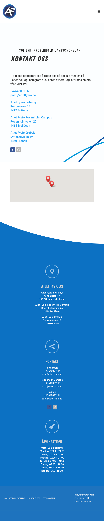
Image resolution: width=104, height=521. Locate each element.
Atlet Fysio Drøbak (22, 132)
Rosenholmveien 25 (23, 121)
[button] (52, 184)
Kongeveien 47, (20, 106)
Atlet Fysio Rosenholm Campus (31, 117)
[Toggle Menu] (99, 11)
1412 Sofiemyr (20, 110)
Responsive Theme (83, 501)
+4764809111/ (19, 91)
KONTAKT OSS (34, 498)
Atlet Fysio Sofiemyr (24, 102)
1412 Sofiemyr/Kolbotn (60, 299)
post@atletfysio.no (23, 95)
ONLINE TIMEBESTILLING (14, 498)
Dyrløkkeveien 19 (21, 137)
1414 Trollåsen (20, 125)
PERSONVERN (49, 498)
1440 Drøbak (18, 141)
